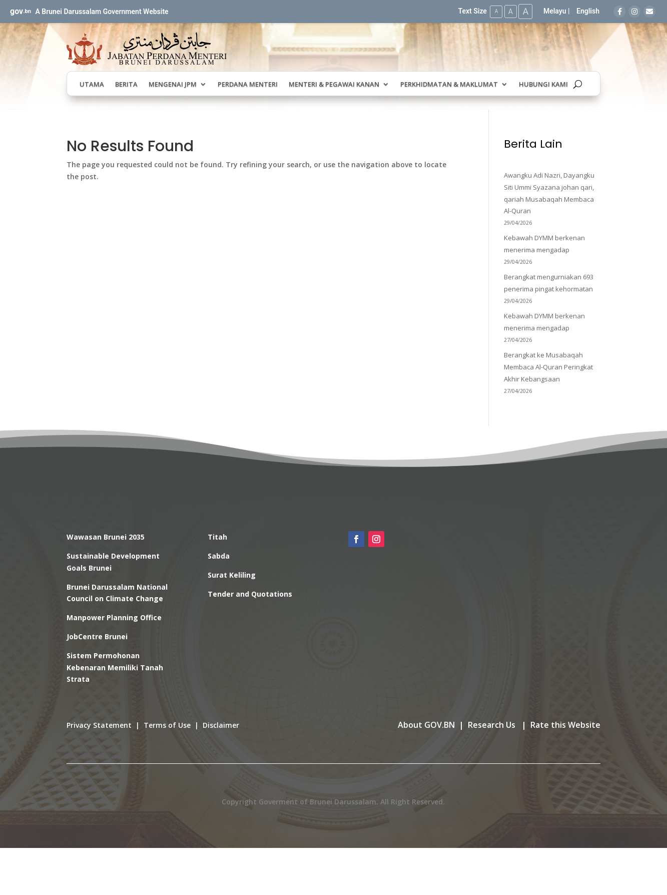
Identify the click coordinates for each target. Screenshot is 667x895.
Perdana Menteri (248, 85)
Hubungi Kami (543, 85)
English (587, 11)
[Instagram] (634, 12)
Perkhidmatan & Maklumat (449, 85)
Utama (92, 85)
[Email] (649, 12)
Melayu (554, 11)
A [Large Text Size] (525, 11)
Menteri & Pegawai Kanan (334, 85)
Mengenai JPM (173, 85)
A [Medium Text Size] (508, 11)
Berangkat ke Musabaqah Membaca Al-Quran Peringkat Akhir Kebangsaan (548, 366)
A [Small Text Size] (493, 11)
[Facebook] (619, 12)
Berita (126, 85)
